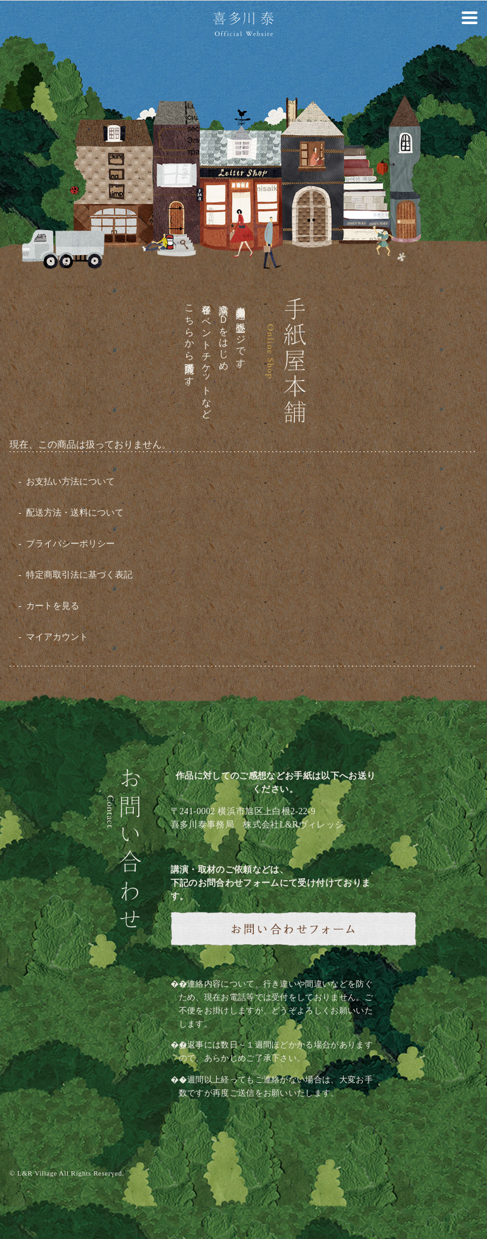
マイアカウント (57, 637)
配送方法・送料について (75, 512)
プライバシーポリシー (70, 543)
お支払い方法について (70, 481)
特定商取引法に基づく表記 (79, 575)
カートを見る (52, 606)
